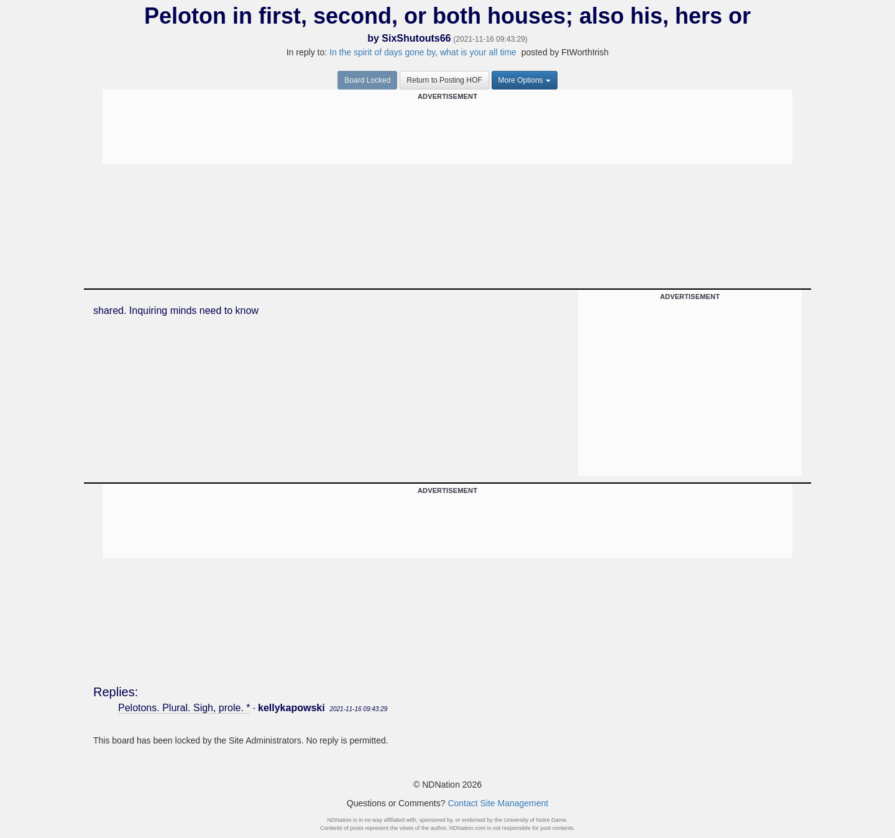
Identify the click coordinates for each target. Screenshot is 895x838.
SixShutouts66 (416, 38)
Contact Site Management (498, 803)
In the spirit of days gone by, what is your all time (424, 52)
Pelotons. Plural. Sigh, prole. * (184, 707)
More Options (524, 80)
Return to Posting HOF (444, 80)
